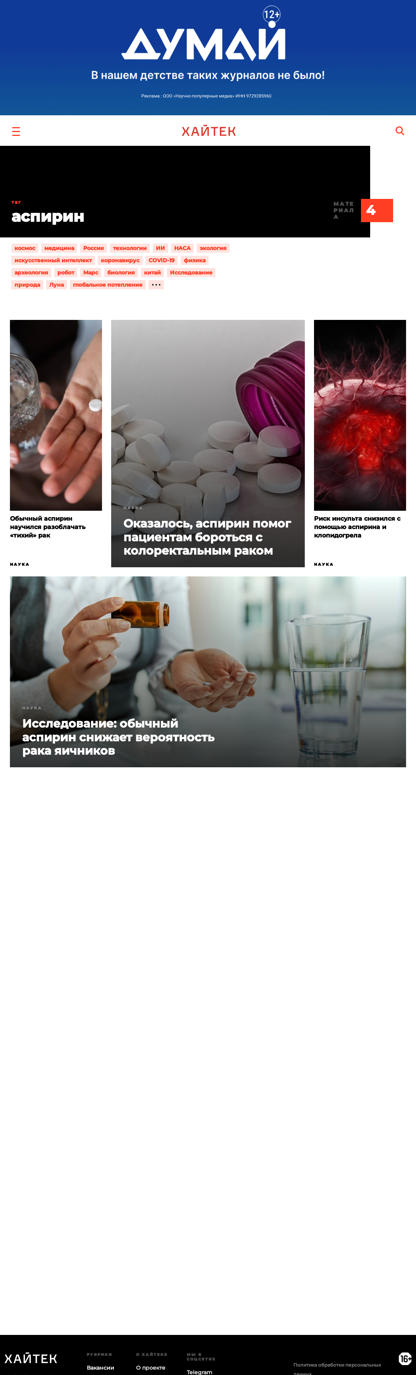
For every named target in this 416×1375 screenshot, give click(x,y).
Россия (93, 248)
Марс (90, 272)
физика (195, 260)
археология (31, 272)
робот (65, 272)
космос (25, 248)
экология (213, 248)
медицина (59, 248)
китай (152, 272)
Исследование (191, 272)
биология (121, 272)
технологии (130, 248)
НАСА (182, 248)
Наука (20, 564)
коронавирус (120, 260)
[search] (400, 130)
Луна (56, 284)
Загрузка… (208, 1138)
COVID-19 (162, 260)
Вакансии (100, 1367)
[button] (16, 130)
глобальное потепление (107, 284)
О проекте (150, 1367)
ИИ (160, 248)
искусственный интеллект (53, 260)
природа (27, 284)
